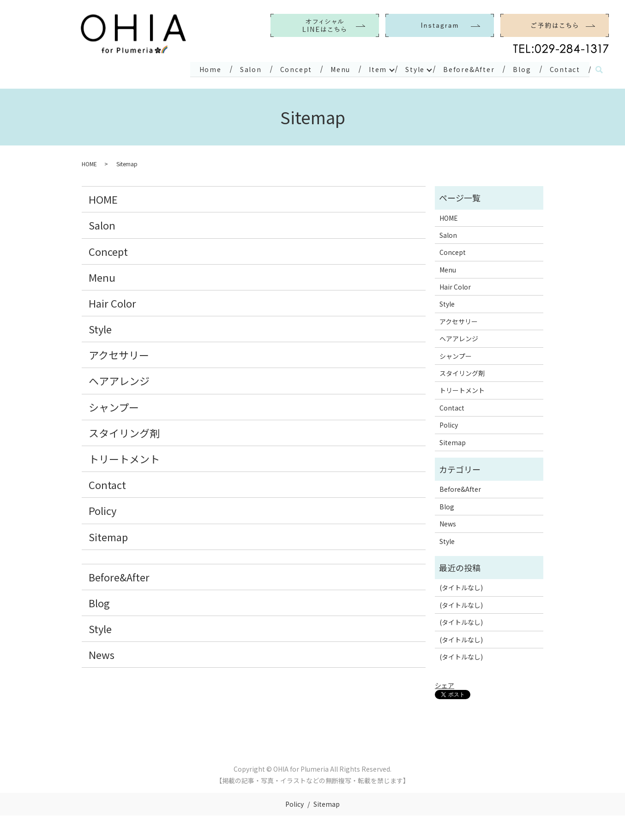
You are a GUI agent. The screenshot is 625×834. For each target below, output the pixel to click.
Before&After (464, 68)
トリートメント (124, 457)
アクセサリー (119, 353)
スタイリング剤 (124, 431)
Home (195, 68)
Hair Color (112, 302)
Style (408, 68)
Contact (564, 68)
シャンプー (114, 406)
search (599, 69)
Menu (330, 68)
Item (369, 68)
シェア (444, 684)
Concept (284, 68)
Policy (102, 509)
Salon (237, 68)
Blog (519, 68)
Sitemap (108, 535)
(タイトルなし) (461, 586)
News (101, 653)
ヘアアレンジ (119, 379)
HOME (89, 163)
